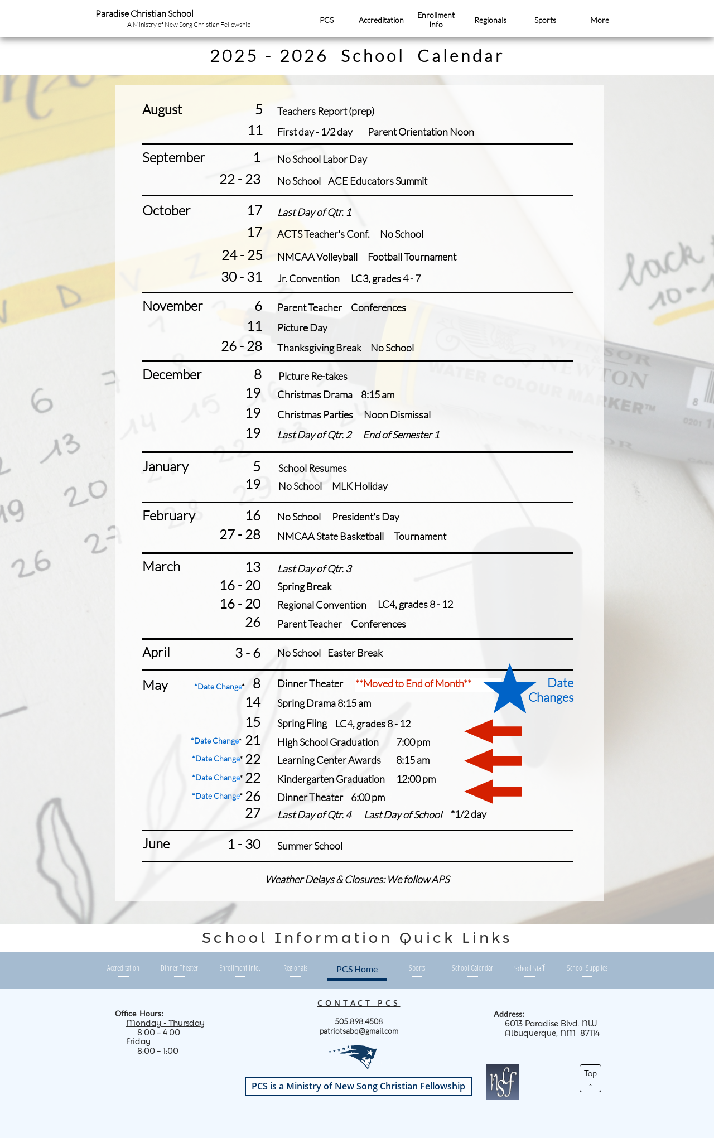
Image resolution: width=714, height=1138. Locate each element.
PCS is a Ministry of (358, 1086)
